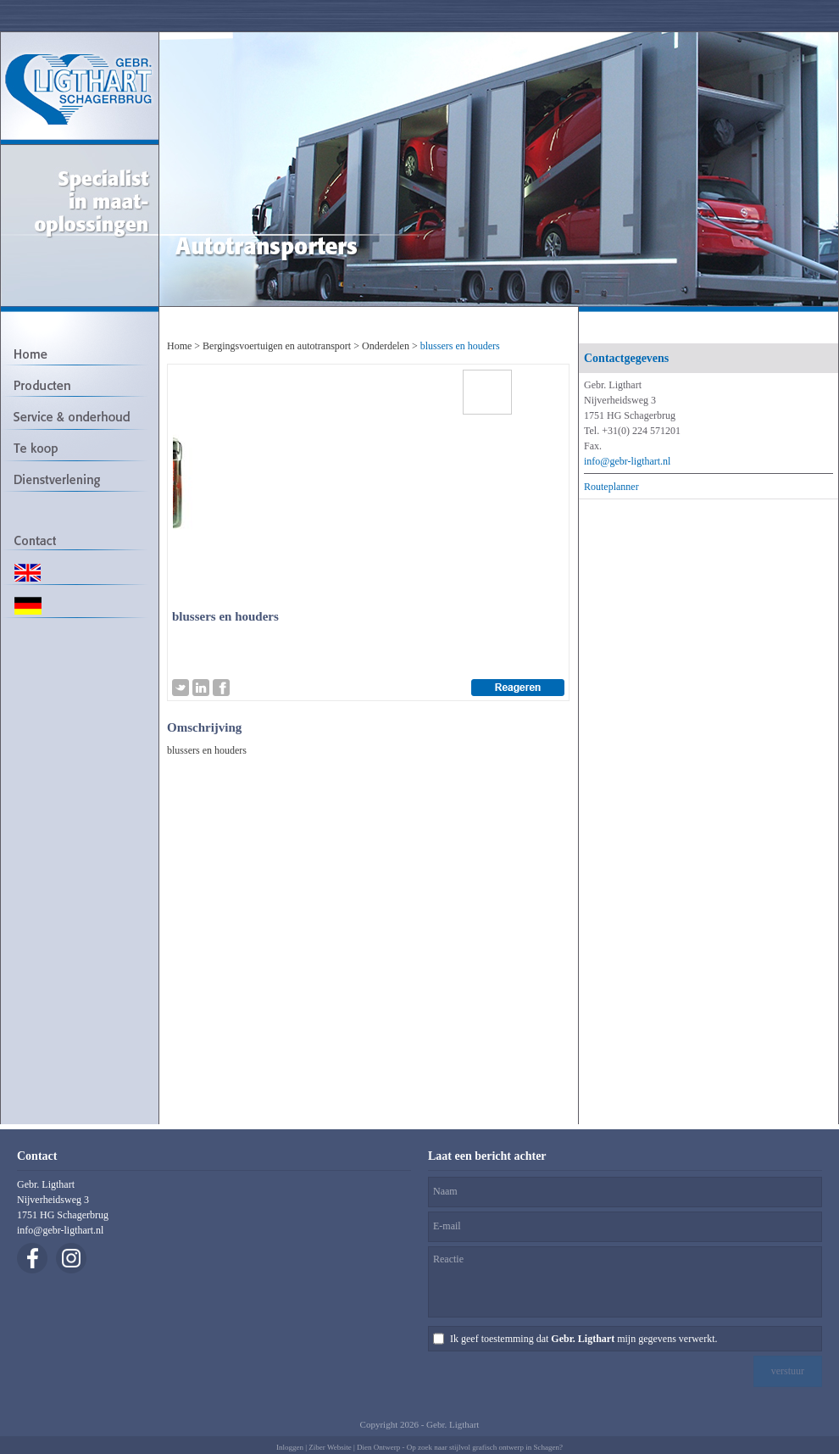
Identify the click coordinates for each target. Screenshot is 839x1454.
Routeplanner (611, 487)
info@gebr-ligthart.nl (627, 461)
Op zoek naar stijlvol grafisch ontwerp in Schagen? (485, 1447)
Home (179, 346)
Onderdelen (385, 346)
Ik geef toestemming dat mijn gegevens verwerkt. (583, 1339)
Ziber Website (329, 1447)
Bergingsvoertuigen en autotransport (277, 346)
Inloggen (289, 1447)
